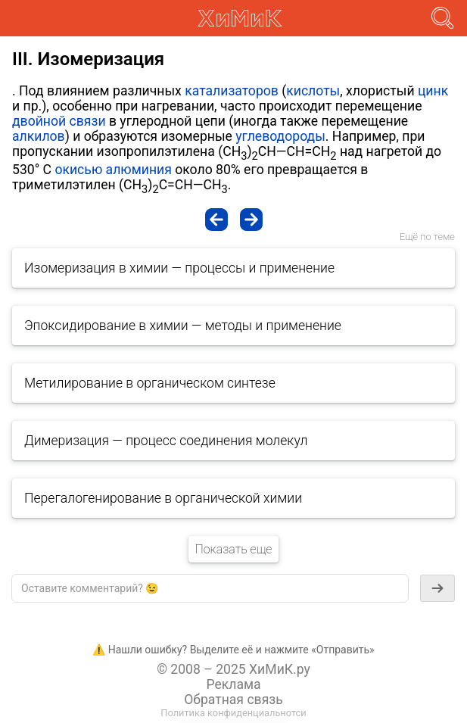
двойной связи (59, 121)
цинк (433, 90)
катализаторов (232, 90)
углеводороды (280, 136)
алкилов (38, 136)
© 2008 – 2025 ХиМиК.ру (233, 669)
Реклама (233, 684)
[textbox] (210, 588)
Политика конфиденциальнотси (233, 712)
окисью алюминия (112, 169)
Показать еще (233, 549)
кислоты (313, 90)
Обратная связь (233, 699)
